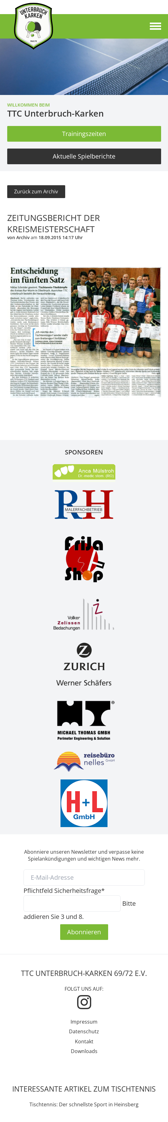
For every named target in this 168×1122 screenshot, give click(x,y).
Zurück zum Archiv (36, 191)
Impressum (84, 1021)
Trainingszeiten (84, 133)
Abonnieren (84, 931)
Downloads (84, 1051)
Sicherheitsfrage (64, 890)
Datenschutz (84, 1031)
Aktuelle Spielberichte (84, 156)
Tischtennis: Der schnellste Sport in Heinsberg (84, 1104)
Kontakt (84, 1041)
